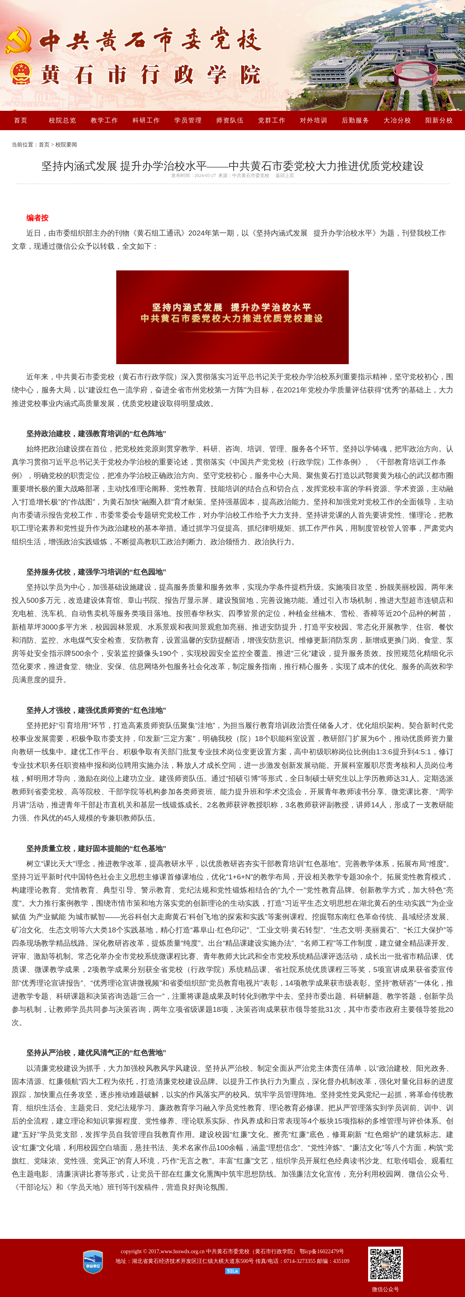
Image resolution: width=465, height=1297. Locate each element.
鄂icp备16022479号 (322, 1251)
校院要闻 (66, 145)
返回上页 (285, 175)
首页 (44, 145)
